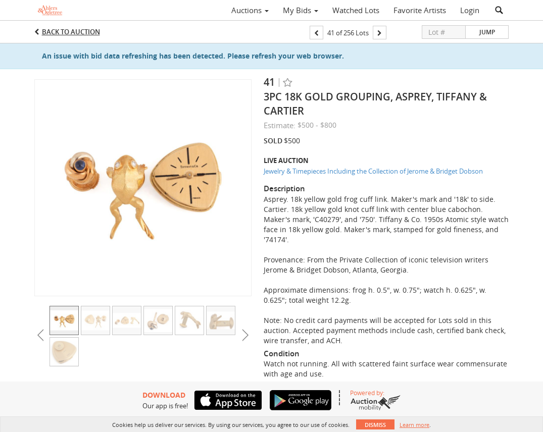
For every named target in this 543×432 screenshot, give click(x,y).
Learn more (414, 424)
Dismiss (375, 424)
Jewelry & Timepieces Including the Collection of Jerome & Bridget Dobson (373, 171)
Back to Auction (71, 31)
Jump (487, 32)
